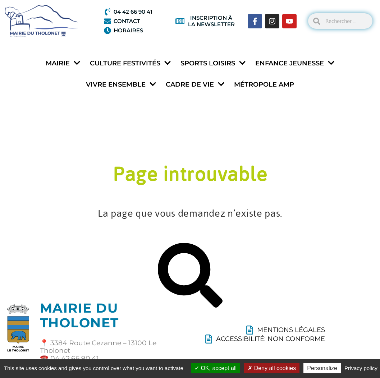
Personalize (322, 368)
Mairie (63, 63)
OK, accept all (215, 368)
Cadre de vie (195, 84)
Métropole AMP (264, 84)
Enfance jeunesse (295, 63)
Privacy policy (360, 368)
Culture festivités (130, 63)
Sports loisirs (213, 63)
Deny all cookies (272, 368)
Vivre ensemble (121, 84)
